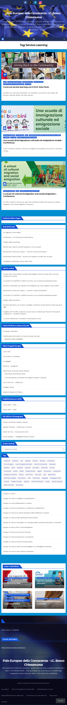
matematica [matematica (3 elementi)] (51, 474)
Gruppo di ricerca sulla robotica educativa (18, 551)
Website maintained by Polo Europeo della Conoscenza (33, 683)
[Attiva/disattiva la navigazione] (34, 39)
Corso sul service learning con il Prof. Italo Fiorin (26, 87)
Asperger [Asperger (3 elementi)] (27, 461)
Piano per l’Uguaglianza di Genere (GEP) (23, 689)
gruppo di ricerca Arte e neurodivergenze (18, 527)
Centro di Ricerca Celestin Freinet (15, 422)
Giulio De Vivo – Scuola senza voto (15, 432)
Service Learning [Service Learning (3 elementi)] (57, 481)
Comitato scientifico (10, 331)
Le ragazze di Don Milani (12, 233)
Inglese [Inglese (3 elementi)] (39, 471)
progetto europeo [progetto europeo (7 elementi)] (16, 481)
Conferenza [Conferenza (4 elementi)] (50, 461)
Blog (5, 81)
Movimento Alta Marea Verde (15, 374)
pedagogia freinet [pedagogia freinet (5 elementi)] (55, 478)
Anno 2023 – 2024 (9, 405)
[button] (64, 39)
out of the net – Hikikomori (13, 382)
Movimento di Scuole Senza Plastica (27, 137)
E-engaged (6, 137)
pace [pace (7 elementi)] (29, 478)
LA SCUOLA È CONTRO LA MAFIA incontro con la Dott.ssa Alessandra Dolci (30, 281)
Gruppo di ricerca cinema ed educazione (17, 542)
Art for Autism (20, 135)
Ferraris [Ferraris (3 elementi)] (52, 468)
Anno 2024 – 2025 (9, 410)
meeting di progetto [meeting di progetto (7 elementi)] (10, 478)
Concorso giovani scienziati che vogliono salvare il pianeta (44, 135)
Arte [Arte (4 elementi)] (21, 461)
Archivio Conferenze (9, 135)
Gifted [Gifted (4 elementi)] (21, 471)
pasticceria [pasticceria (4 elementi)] (36, 478)
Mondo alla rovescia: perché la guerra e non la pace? (22, 247)
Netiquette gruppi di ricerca (45, 689)
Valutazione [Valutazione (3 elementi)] (19, 485)
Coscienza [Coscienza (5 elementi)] (52, 464)
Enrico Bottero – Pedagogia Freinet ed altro (18, 437)
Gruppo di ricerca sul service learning (14, 84)
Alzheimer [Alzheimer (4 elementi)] (7, 461)
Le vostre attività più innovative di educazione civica (22, 319)
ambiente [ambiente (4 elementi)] (15, 461)
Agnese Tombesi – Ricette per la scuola (17, 427)
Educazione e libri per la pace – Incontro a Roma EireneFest (25, 252)
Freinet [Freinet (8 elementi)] (15, 471)
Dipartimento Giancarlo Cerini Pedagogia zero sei (17, 595)
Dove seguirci (5, 689)
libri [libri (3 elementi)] (44, 474)
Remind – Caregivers (10, 366)
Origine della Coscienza (11, 242)
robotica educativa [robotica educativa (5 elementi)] (37, 481)
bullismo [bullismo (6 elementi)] (42, 461)
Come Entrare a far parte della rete (36, 695)
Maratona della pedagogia (14, 339)
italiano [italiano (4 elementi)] (21, 474)
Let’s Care (6, 352)
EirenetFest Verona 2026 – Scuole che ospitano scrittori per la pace (27, 257)
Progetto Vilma (8, 387)
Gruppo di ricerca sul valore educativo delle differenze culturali (26, 513)
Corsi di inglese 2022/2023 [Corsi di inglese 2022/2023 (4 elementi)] (24, 464)
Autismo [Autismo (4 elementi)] (35, 461)
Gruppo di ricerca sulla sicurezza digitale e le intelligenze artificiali (27, 547)
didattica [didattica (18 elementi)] (6, 468)
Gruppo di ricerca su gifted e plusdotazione (19, 498)
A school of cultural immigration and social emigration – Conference (30, 195)
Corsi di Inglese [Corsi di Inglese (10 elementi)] (8, 464)
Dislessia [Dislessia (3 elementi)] (27, 468)
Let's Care (28, 84)
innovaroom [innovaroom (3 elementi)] (47, 471)
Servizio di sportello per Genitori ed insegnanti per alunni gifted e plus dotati (31, 286)
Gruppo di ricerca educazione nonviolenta (18, 537)
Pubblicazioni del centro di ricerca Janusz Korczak (21, 336)
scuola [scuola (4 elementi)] (48, 481)
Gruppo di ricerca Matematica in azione (17, 503)
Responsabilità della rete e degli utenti (12, 695)
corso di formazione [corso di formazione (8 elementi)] (40, 464)
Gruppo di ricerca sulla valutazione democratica (20, 518)
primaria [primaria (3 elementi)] (6, 481)
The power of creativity (11, 356)
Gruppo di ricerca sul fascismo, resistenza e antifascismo (24, 508)
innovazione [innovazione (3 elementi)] (57, 471)
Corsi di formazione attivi (14, 81)
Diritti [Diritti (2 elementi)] (13, 468)
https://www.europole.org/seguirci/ (13, 648)
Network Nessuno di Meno (12, 392)
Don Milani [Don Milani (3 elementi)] (36, 468)
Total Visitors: (6, 630)
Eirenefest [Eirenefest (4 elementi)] (44, 468)
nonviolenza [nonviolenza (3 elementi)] (22, 478)
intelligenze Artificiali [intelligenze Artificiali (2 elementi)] (10, 474)
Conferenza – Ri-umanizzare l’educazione (18, 237)
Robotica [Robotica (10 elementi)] (26, 481)
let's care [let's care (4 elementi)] (38, 474)
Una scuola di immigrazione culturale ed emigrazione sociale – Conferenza (33, 141)
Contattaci (4, 702)
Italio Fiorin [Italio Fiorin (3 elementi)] (29, 474)
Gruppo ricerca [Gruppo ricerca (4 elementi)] (30, 471)
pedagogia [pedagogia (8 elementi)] (45, 478)
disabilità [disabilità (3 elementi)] (20, 468)
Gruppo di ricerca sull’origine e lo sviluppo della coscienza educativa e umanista (32, 523)
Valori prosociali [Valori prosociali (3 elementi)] (9, 485)
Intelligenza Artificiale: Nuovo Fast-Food (17, 261)
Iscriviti (60, 701)
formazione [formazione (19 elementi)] (7, 471)
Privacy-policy (53, 695)
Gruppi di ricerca (38, 81)
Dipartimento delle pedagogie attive (18, 578)
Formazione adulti (27, 81)
